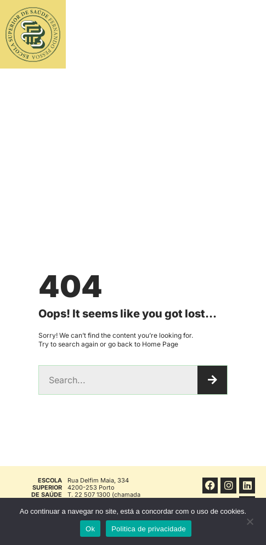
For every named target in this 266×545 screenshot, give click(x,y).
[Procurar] (212, 380)
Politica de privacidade (148, 529)
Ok (90, 529)
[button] (226, 34)
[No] (249, 524)
